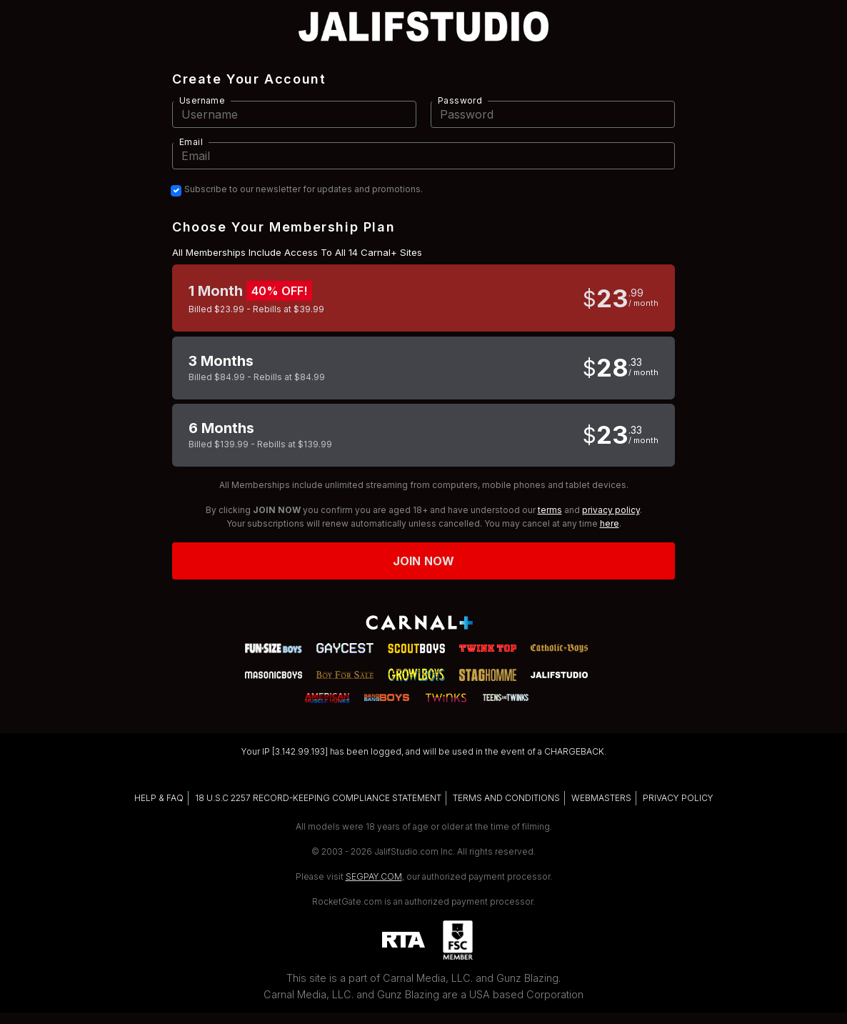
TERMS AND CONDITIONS (506, 797)
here (609, 523)
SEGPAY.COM (374, 876)
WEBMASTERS (601, 797)
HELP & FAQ (159, 797)
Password (460, 100)
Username (202, 100)
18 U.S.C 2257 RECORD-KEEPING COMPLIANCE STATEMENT (318, 797)
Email (191, 141)
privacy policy (611, 509)
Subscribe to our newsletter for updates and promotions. (303, 189)
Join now (423, 561)
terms (550, 509)
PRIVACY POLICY (678, 797)
